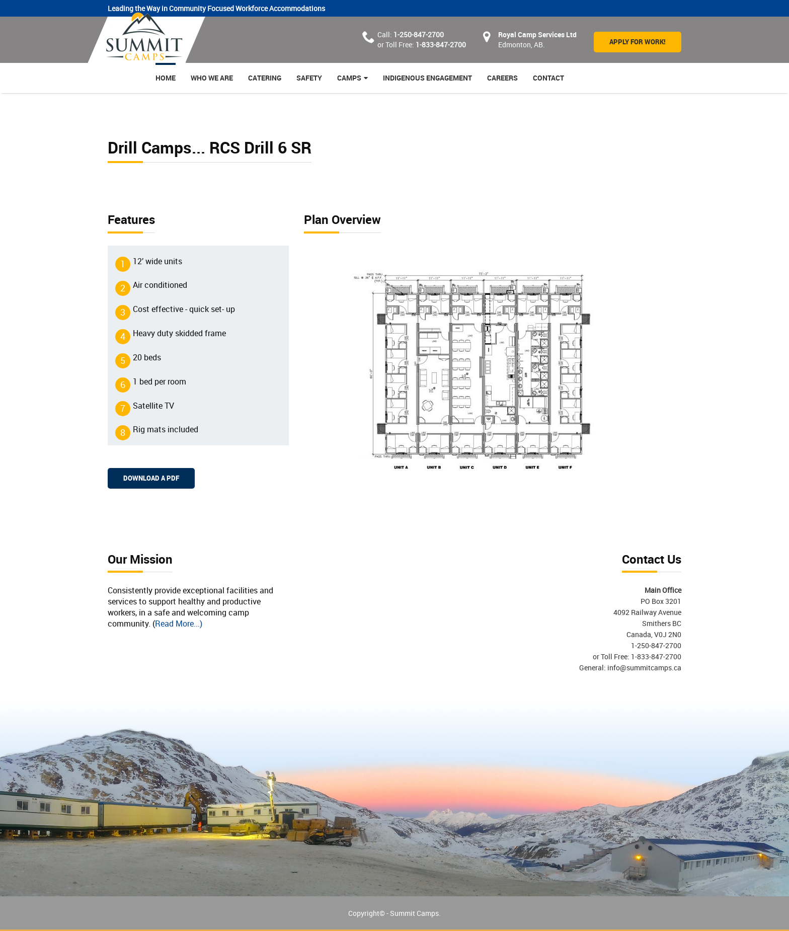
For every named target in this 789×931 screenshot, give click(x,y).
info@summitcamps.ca (643, 667)
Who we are (212, 78)
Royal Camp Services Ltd (537, 34)
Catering (264, 78)
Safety (309, 78)
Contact (548, 78)
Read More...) (178, 623)
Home (165, 78)
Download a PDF (151, 478)
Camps (349, 78)
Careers (502, 78)
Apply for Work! (637, 41)
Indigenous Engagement (427, 78)
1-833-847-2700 (441, 44)
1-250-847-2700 (418, 34)
